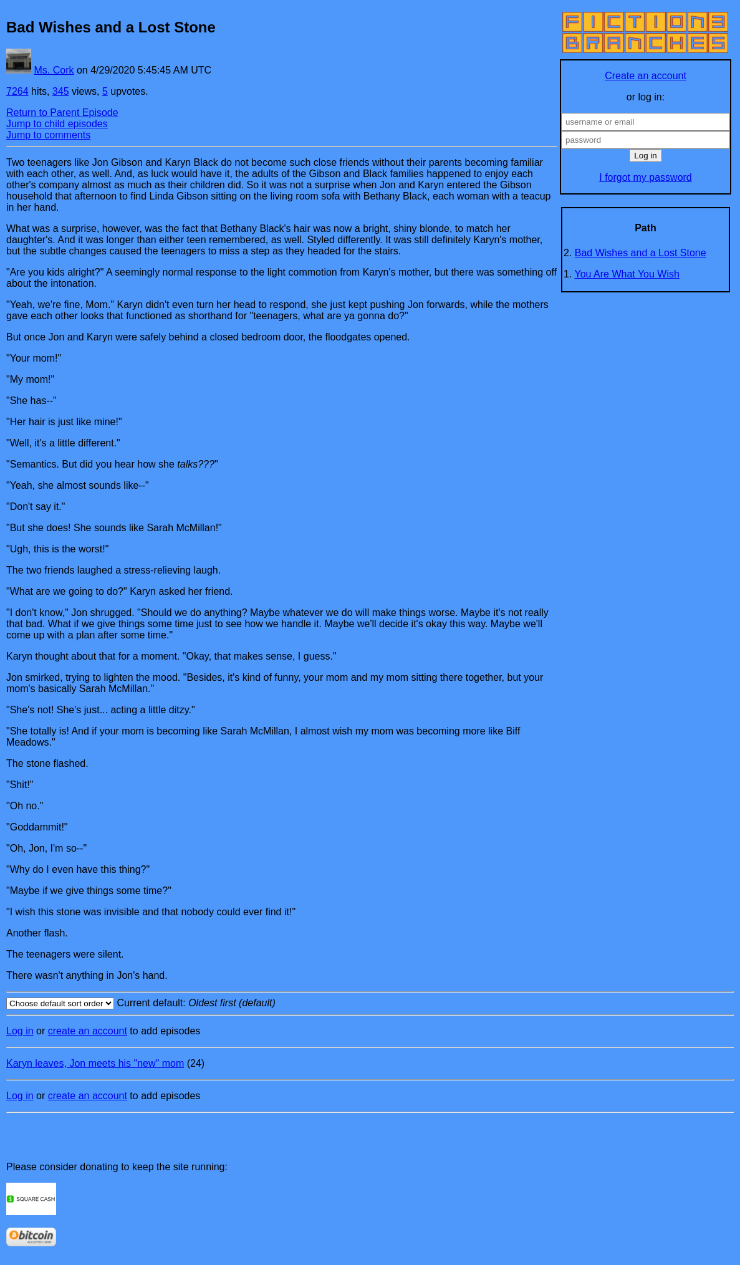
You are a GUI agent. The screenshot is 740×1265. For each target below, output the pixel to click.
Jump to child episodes (57, 123)
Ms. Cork (54, 70)
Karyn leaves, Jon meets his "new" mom (95, 1063)
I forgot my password (645, 177)
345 (60, 91)
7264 (17, 91)
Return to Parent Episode (62, 112)
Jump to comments (48, 135)
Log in (20, 1031)
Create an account (645, 75)
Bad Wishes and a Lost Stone (640, 253)
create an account (87, 1031)
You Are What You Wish (627, 274)
